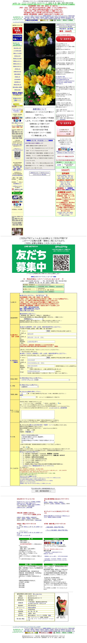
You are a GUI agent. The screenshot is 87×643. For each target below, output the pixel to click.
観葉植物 (49, 15)
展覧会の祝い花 (17, 84)
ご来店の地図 (29, 511)
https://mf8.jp (32, 611)
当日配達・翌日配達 (35, 505)
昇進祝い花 (17, 76)
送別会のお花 (17, 56)
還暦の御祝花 (17, 74)
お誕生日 (19, 521)
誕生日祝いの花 (17, 48)
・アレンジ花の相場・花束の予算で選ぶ (56, 534)
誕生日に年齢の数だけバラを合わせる (52, 519)
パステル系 (19, 539)
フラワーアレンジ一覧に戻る (39, 174)
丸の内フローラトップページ (23, 505)
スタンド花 (54, 15)
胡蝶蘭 (44, 15)
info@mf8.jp (62, 119)
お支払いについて (21, 507)
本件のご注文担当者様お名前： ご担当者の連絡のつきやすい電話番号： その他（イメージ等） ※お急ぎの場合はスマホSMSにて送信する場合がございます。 (38, 441)
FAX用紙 (55, 18)
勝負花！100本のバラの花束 (54, 521)
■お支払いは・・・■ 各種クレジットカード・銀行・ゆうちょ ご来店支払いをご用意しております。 (65, 150)
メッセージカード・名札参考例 (58, 408)
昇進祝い (63, 507)
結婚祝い (52, 17)
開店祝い (33, 17)
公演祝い (52, 507)
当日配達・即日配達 (48, 18)
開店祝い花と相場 (17, 58)
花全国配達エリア (17, 183)
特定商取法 (68, 18)
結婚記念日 (33, 521)
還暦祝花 (63, 17)
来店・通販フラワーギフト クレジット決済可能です (17, 123)
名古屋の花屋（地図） (17, 144)
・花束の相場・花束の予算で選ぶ (54, 531)
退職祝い (29, 522)
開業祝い (38, 17)
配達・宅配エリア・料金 (29, 18)
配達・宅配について (30, 507)
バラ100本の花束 (17, 50)
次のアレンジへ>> (45, 172)
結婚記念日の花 (17, 71)
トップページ (27, 15)
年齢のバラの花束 (17, 53)
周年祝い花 (57, 17)
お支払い (38, 18)
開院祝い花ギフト (17, 63)
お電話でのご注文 (21, 511)
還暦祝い (24, 522)
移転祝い (42, 17)
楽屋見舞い (57, 507)
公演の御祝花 (17, 79)
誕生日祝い (27, 17)
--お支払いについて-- (17, 186)
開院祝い (47, 17)
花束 (32, 15)
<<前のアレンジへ (34, 172)
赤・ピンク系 (20, 530)
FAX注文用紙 (31, 510)
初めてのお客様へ (36, 508)
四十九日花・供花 (70, 17)
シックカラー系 (26, 539)
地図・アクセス (61, 18)
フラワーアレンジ (38, 15)
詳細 (49, 619)
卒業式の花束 (71, 15)
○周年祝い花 (17, 69)
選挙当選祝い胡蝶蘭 (17, 87)
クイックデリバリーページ (44, 284)
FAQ (42, 18)
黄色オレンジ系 (27, 530)
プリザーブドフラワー (62, 15)
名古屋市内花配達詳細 (17, 175)
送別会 (23, 521)
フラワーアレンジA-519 (35, 22)
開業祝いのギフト (17, 61)
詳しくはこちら (37, 598)
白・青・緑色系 (35, 530)
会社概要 (29, 508)
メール (73, 18)
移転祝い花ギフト (17, 66)
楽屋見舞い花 (17, 82)
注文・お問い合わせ (21, 508)
